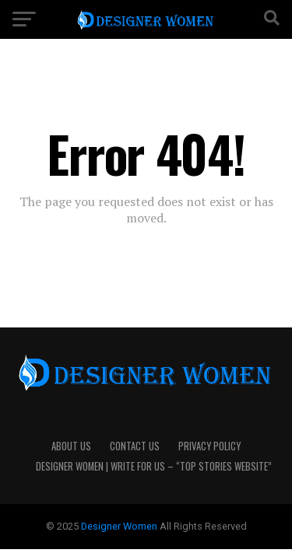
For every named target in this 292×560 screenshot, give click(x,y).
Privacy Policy (209, 446)
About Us (71, 446)
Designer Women (120, 526)
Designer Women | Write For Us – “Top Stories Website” (154, 466)
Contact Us (135, 446)
